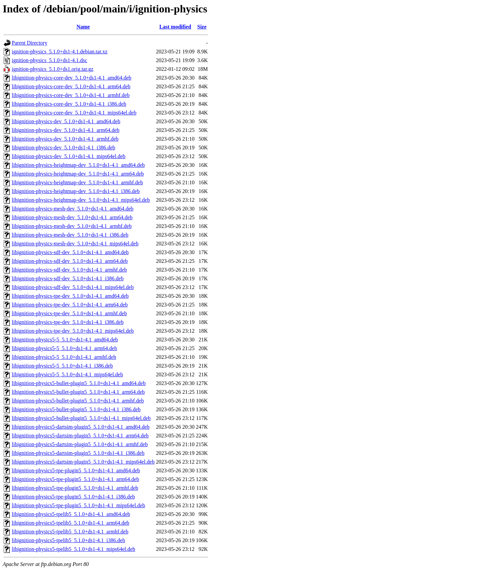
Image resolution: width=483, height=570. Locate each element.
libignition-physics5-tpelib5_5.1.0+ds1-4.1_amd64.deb (71, 514)
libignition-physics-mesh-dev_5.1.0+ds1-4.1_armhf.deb (71, 226)
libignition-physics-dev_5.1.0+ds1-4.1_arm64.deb (65, 130)
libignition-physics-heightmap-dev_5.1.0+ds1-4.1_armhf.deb (77, 182)
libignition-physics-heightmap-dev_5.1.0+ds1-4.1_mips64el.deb (81, 200)
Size (202, 27)
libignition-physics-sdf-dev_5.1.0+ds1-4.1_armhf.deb (69, 270)
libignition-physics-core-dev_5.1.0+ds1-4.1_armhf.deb (70, 95)
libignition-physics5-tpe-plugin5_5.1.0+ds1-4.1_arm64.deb (75, 479)
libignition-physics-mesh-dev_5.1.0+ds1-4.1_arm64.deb (72, 217)
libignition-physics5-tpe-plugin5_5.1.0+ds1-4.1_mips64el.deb (78, 505)
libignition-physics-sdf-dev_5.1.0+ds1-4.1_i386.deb (67, 278)
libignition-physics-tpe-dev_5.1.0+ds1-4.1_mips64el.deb (73, 331)
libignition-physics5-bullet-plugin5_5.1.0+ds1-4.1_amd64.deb (79, 383)
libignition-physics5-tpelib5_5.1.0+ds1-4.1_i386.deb (68, 540)
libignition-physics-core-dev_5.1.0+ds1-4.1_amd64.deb (71, 78)
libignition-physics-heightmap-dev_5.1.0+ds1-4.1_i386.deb (76, 191)
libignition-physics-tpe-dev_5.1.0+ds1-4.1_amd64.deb (70, 296)
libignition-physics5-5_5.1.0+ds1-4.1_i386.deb (62, 366)
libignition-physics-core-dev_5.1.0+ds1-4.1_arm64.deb (71, 86)
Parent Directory (29, 43)
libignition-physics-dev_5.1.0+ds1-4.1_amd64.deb (66, 121)
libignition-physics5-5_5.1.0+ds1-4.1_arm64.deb (64, 348)
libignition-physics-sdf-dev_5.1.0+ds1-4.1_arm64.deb (70, 261)
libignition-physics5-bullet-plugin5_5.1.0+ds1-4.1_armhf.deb (78, 400)
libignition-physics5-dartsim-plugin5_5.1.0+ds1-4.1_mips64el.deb (83, 462)
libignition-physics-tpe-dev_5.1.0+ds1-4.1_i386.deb (67, 322)
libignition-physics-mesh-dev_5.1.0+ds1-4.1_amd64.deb (72, 208)
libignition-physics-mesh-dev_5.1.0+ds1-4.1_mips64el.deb (75, 243)
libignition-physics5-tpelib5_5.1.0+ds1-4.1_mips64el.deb (73, 549)
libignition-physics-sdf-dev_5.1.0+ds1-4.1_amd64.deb (70, 252)
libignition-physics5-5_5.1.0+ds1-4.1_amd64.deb (65, 339)
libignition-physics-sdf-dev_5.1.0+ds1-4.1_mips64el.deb (73, 287)
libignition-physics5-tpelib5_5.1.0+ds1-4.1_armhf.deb (70, 531)
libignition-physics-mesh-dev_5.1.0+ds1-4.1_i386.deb (70, 235)
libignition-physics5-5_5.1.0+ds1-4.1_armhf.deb (64, 357)
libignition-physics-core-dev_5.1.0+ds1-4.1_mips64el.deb (74, 112)
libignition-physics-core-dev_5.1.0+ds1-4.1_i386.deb (69, 104)
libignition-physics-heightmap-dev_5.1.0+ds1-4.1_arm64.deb (78, 174)
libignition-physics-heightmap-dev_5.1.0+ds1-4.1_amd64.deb (78, 165)
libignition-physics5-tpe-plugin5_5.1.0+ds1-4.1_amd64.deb (76, 470)
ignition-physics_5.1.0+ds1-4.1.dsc (49, 60)
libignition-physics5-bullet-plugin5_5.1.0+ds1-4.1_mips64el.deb (81, 418)
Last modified (175, 27)
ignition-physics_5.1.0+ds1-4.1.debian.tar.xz (59, 51)
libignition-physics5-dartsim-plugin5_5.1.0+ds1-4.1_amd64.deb (81, 427)
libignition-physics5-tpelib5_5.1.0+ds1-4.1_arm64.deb (70, 523)
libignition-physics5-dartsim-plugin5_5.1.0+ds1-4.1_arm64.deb (80, 435)
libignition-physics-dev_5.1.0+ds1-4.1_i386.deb (63, 147)
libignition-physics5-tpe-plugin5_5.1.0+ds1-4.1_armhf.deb (75, 488)
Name (83, 27)
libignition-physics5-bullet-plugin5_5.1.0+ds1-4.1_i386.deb (76, 409)
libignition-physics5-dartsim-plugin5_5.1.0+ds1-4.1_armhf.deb (80, 444)
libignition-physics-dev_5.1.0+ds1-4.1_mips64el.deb (68, 156)
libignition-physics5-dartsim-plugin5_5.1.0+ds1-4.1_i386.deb (78, 453)
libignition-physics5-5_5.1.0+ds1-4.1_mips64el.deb (67, 374)
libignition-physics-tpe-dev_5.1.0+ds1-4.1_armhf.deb (69, 313)
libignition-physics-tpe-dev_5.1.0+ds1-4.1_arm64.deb (70, 304)
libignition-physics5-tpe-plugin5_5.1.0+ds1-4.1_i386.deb (73, 497)
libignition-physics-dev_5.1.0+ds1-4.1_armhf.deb (65, 139)
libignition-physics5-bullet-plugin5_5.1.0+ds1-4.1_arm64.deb (78, 392)
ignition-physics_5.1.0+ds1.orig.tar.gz (52, 69)
